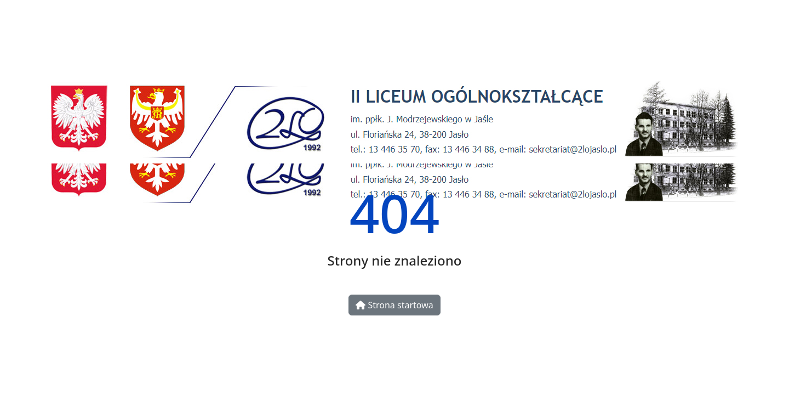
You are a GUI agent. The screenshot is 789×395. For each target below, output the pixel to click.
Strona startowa (394, 305)
